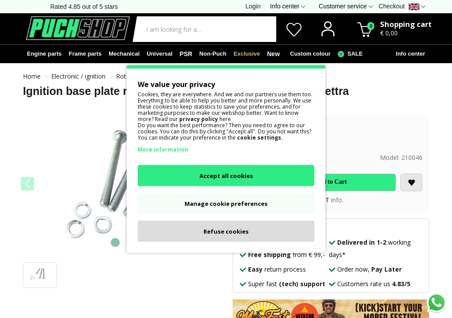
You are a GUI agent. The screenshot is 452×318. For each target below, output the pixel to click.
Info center (408, 53)
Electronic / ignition (78, 76)
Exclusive (247, 53)
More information (163, 149)
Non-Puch (213, 53)
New (273, 53)
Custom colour (309, 53)
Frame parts (85, 53)
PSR (186, 53)
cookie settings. (260, 137)
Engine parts (44, 53)
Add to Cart (331, 181)
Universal (160, 53)
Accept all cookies (226, 176)
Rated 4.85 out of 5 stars (84, 6)
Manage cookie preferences (226, 204)
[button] (115, 242)
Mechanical (124, 53)
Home (32, 76)
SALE (350, 53)
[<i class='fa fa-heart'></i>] (411, 182)
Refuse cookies (226, 231)
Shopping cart (406, 24)
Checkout (392, 6)
